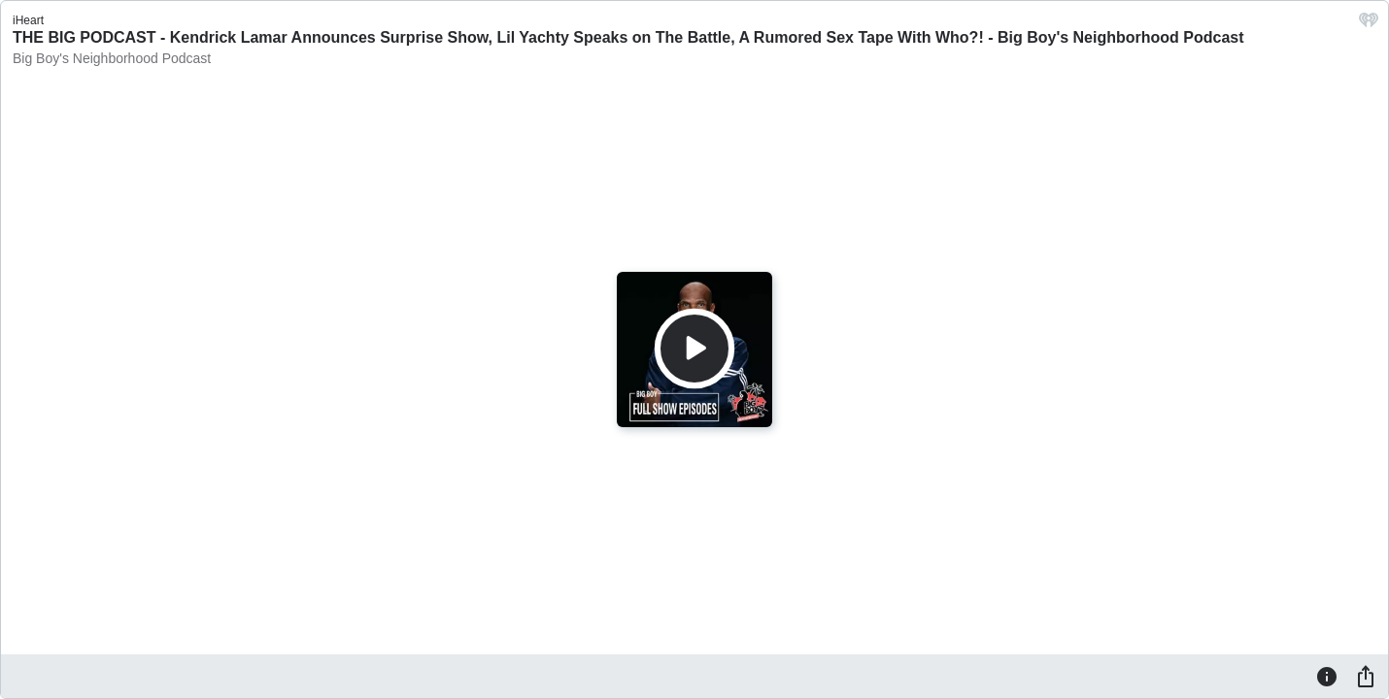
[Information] (1326, 675)
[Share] (1365, 675)
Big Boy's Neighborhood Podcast (112, 58)
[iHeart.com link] (1368, 24)
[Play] (694, 348)
